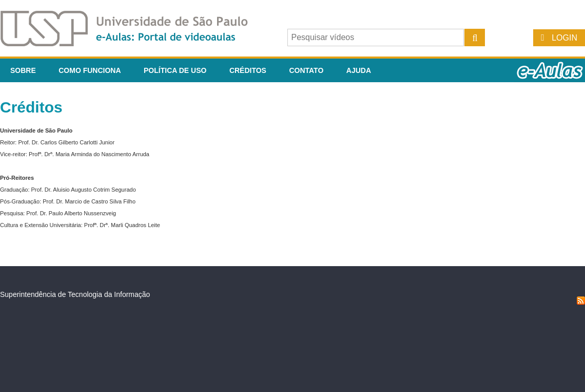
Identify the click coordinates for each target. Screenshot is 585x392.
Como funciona (90, 70)
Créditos (247, 70)
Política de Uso (175, 70)
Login (564, 37)
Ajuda (358, 70)
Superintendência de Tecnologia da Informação (75, 294)
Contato (306, 70)
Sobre (23, 70)
